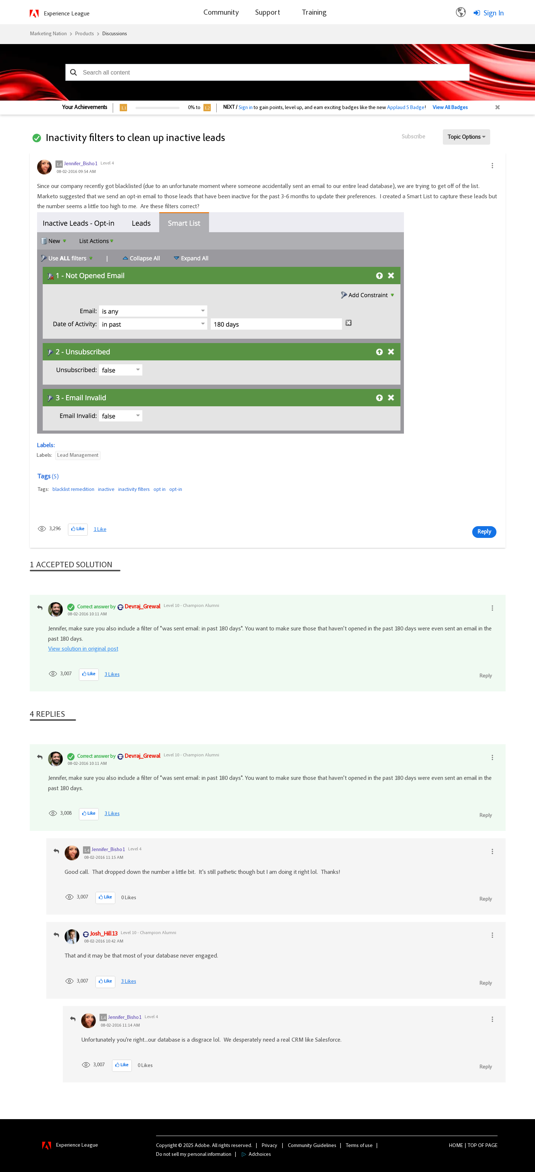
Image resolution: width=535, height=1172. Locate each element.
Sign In (494, 13)
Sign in (246, 108)
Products (84, 34)
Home (456, 1146)
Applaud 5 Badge (405, 108)
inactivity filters (134, 489)
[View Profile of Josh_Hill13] (104, 934)
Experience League (67, 14)
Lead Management (77, 455)
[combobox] (267, 72)
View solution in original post (83, 649)
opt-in (175, 489)
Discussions (114, 34)
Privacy (269, 1146)
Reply (484, 532)
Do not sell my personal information (193, 1154)
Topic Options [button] (464, 137)
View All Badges (450, 108)
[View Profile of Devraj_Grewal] (142, 607)
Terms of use (359, 1146)
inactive (106, 489)
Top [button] (472, 1146)
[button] (73, 72)
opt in (159, 489)
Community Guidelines (312, 1146)
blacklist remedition (73, 489)
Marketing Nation (48, 34)
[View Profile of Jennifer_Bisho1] (80, 164)
